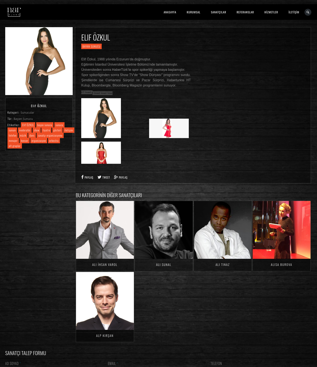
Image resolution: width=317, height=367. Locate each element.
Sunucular (27, 112)
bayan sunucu (44, 125)
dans (31, 135)
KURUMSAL (193, 12)
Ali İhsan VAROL (105, 264)
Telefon (216, 363)
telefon (12, 135)
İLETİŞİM (294, 12)
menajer (13, 140)
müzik (23, 135)
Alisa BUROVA (281, 264)
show (36, 130)
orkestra (54, 140)
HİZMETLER (271, 12)
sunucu (59, 125)
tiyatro (46, 130)
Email (113, 363)
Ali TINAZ (223, 264)
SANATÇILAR (218, 12)
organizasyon (39, 140)
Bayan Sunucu (23, 119)
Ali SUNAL (163, 264)
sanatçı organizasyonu (50, 135)
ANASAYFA (170, 12)
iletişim (69, 130)
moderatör (25, 130)
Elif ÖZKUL (28, 125)
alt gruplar (15, 146)
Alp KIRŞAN (105, 335)
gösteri (57, 130)
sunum (12, 130)
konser (24, 140)
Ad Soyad (13, 363)
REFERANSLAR (245, 12)
